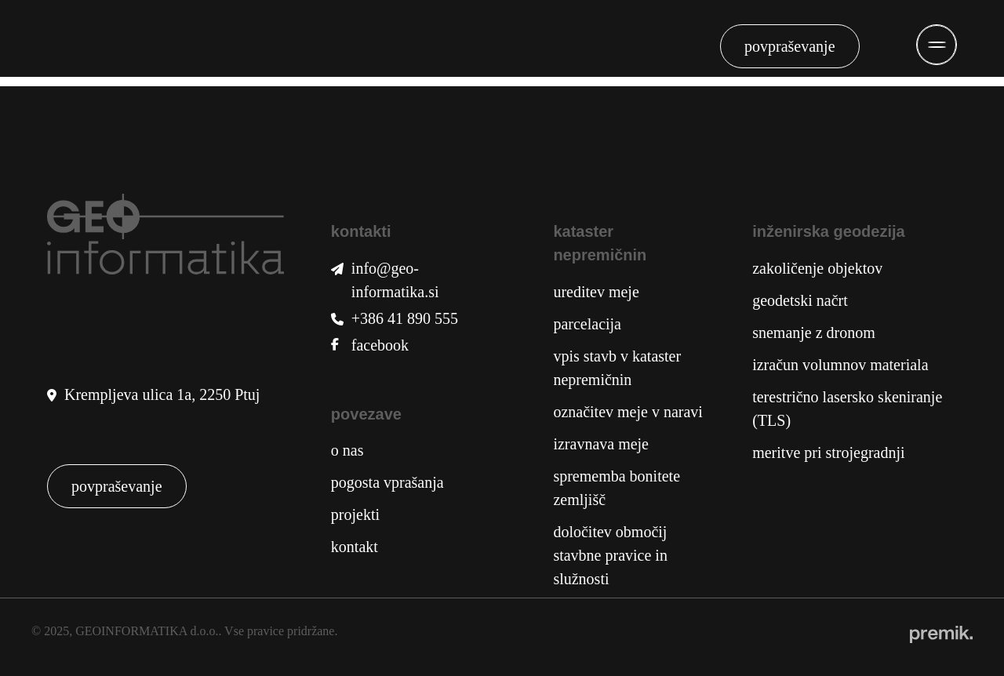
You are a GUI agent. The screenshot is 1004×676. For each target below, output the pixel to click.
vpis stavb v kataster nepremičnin (617, 367)
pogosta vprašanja (387, 482)
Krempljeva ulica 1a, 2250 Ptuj (162, 394)
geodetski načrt (800, 300)
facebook (380, 345)
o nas (347, 450)
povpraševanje (789, 46)
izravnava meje (601, 443)
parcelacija (587, 324)
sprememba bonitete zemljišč (616, 487)
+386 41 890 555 (404, 318)
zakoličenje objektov (817, 268)
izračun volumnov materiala (840, 364)
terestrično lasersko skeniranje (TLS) (847, 408)
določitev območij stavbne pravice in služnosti (610, 555)
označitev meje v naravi (627, 411)
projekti (355, 514)
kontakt (354, 546)
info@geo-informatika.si (395, 280)
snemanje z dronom (813, 332)
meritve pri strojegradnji (828, 452)
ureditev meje (595, 291)
